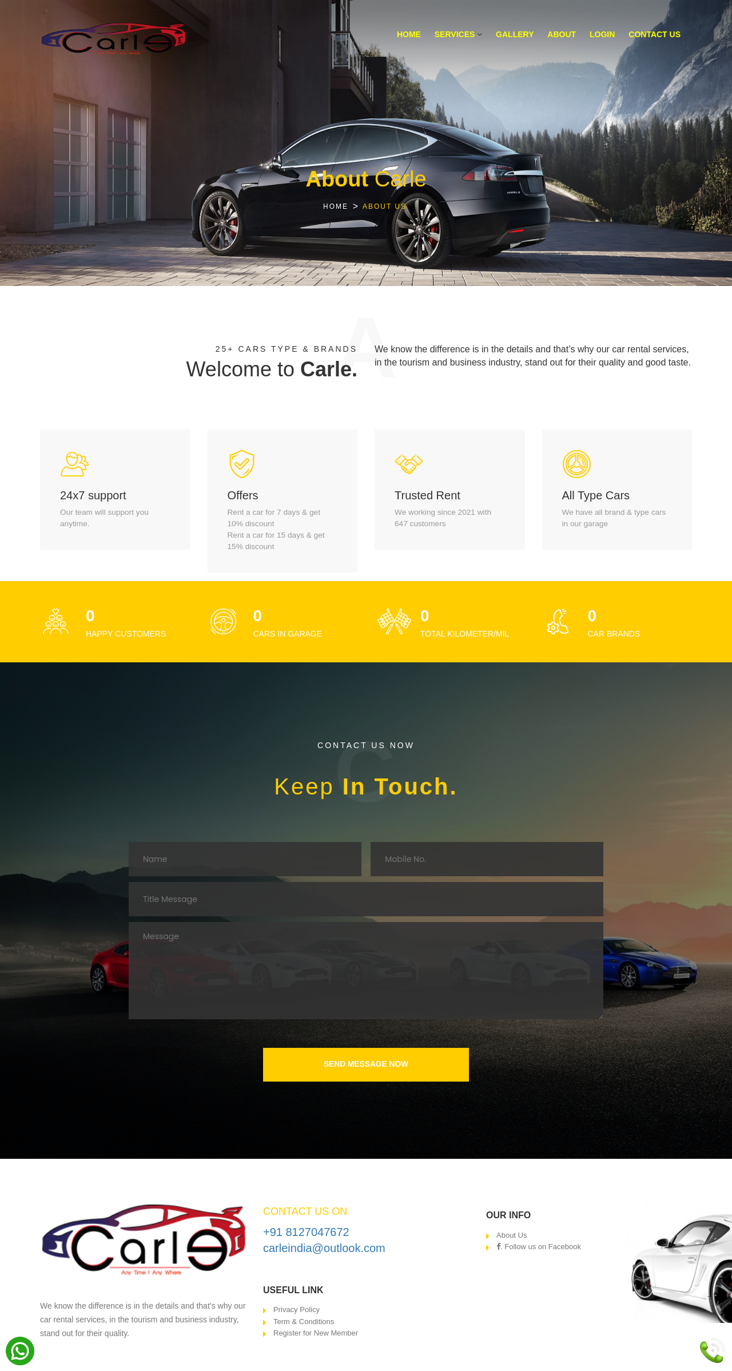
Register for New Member (315, 1335)
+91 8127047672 (306, 1233)
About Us (511, 1237)
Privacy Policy (296, 1312)
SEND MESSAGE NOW (366, 1065)
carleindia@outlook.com (324, 1250)
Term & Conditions (303, 1323)
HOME (335, 206)
